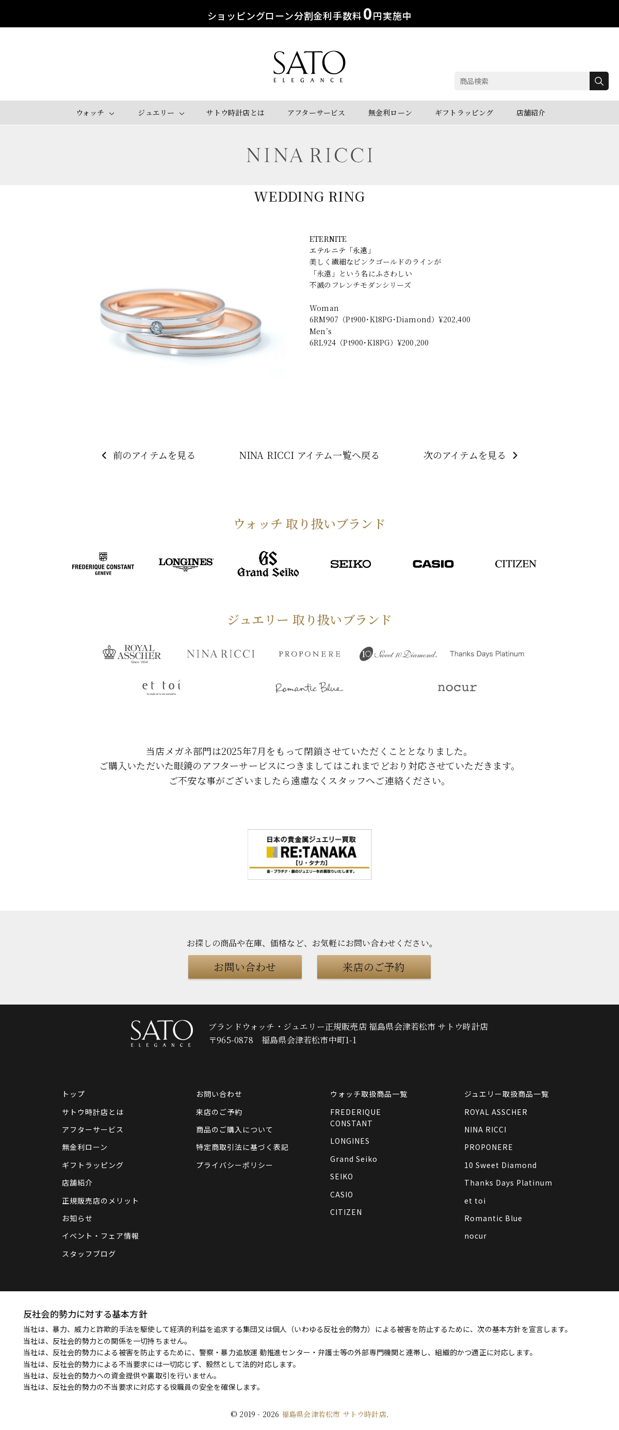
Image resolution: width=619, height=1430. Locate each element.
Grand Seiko (354, 1159)
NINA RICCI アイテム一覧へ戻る (309, 455)
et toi (475, 1200)
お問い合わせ (245, 966)
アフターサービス (316, 112)
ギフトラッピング (464, 112)
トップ (73, 1094)
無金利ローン (390, 112)
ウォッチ (90, 112)
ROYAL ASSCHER (496, 1112)
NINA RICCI (485, 1129)
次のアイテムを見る (472, 455)
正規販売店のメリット (100, 1200)
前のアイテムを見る (147, 455)
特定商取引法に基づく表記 (242, 1147)
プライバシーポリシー (234, 1165)
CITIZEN (346, 1212)
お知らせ (77, 1218)
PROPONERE (488, 1147)
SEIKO (341, 1176)
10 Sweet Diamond (500, 1165)
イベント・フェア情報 (100, 1235)
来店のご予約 (374, 966)
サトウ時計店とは (235, 112)
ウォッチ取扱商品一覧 (369, 1094)
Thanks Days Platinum (508, 1182)
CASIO (341, 1194)
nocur (475, 1235)
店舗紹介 (531, 112)
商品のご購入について (234, 1129)
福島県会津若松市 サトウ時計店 (334, 1414)
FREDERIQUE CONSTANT (355, 1117)
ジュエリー (156, 112)
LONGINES (350, 1141)
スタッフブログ (89, 1253)
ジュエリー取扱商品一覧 (506, 1094)
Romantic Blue (493, 1218)
